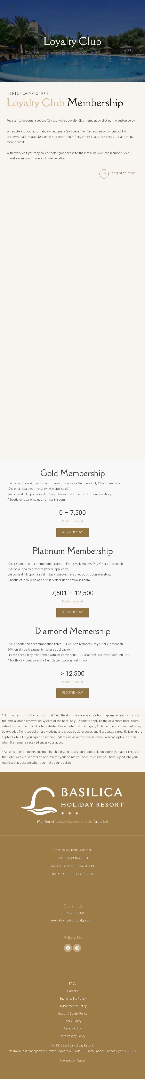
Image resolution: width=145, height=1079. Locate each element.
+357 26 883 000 (72, 913)
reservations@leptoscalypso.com (72, 921)
